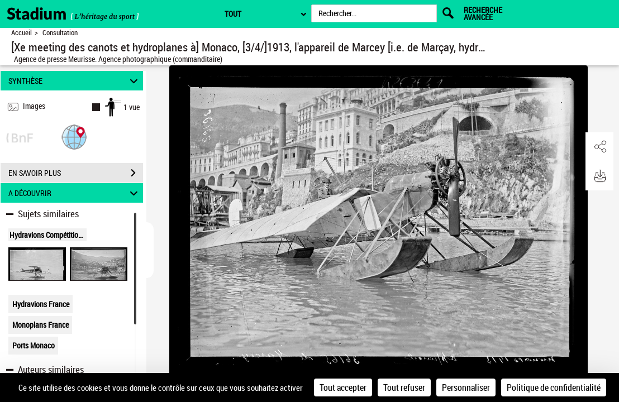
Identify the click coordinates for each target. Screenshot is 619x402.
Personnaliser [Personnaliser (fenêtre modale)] (466, 387)
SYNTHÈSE (74, 80)
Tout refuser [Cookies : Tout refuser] (404, 387)
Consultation (60, 32)
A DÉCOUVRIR (74, 193)
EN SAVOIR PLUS (75, 173)
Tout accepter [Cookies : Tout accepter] (343, 387)
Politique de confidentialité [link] (554, 387)
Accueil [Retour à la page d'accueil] (21, 32)
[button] (74, 136)
